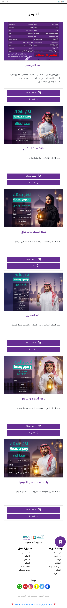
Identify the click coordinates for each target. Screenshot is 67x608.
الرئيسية (57, 553)
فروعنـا (58, 559)
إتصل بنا (33, 99)
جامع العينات (25, 566)
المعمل (27, 559)
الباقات (58, 563)
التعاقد (27, 556)
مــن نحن (58, 556)
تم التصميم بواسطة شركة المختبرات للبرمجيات (33, 604)
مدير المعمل (24, 570)
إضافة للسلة (33, 92)
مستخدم (26, 553)
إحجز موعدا (57, 573)
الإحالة (27, 563)
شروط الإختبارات (54, 566)
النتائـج (58, 570)
